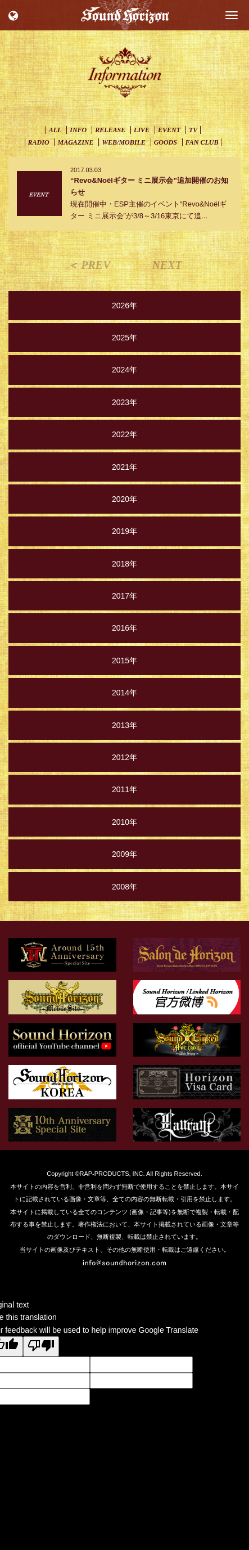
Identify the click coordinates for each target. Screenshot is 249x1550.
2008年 (124, 886)
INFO (78, 130)
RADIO (38, 142)
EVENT (169, 130)
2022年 (124, 434)
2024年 (124, 369)
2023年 (124, 402)
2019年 (124, 531)
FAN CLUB (202, 142)
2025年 (124, 337)
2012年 (124, 757)
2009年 (124, 854)
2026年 (124, 305)
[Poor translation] (41, 1346)
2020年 (124, 499)
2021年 (124, 466)
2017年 (124, 595)
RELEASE (110, 130)
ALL (55, 130)
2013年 (124, 725)
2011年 (124, 789)
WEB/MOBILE (123, 142)
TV (193, 130)
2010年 (124, 821)
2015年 (124, 660)
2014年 (124, 692)
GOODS (165, 142)
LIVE (142, 130)
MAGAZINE (75, 142)
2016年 (124, 627)
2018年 (124, 563)
